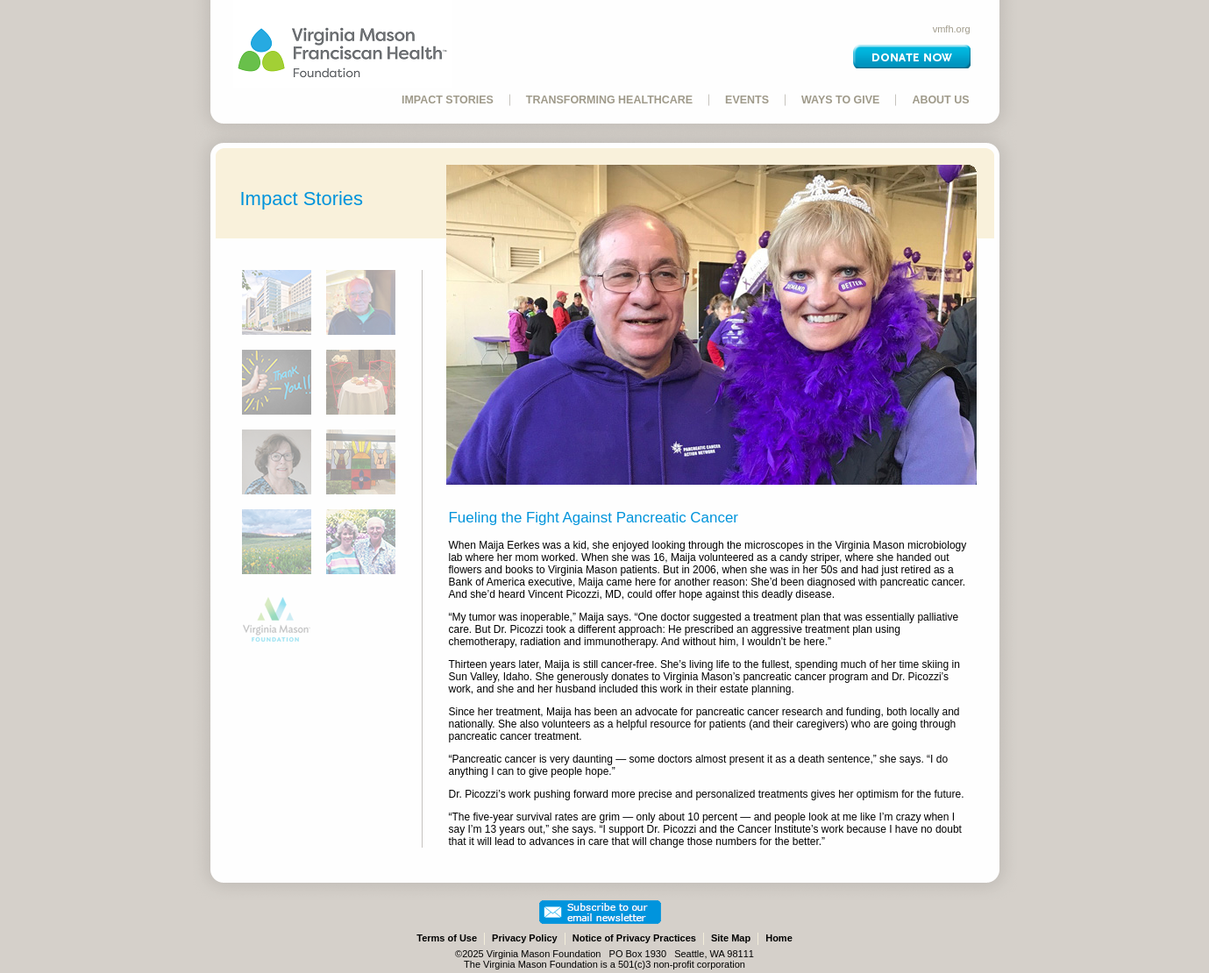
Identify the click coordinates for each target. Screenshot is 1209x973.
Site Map (730, 938)
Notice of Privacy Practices (634, 938)
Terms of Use (446, 938)
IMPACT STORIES (448, 100)
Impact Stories (302, 199)
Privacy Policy (525, 938)
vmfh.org (952, 29)
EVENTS (747, 100)
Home (779, 938)
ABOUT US (940, 100)
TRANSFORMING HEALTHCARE (609, 100)
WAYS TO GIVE (840, 100)
